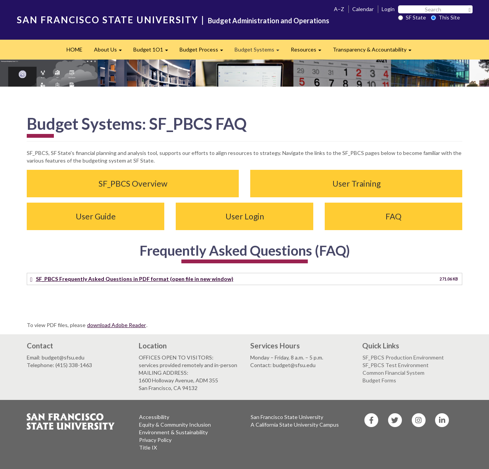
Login (388, 9)
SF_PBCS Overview (133, 183)
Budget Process (204, 51)
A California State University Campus (295, 424)
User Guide (96, 216)
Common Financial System (393, 372)
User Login (244, 216)
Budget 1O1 (153, 51)
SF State (412, 17)
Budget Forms (379, 380)
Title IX (148, 447)
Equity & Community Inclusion (175, 424)
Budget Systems (260, 51)
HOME (74, 49)
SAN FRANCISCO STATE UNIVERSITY (107, 19)
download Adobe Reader (116, 325)
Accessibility (154, 417)
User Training (356, 183)
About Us (111, 51)
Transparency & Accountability (375, 51)
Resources (309, 51)
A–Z (339, 9)
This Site (445, 17)
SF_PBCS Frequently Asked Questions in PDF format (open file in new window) (134, 279)
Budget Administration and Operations (268, 20)
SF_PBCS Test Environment (396, 365)
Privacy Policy (155, 440)
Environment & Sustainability (173, 432)
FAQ (393, 216)
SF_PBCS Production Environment (403, 357)
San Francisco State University (287, 417)
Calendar (363, 9)
